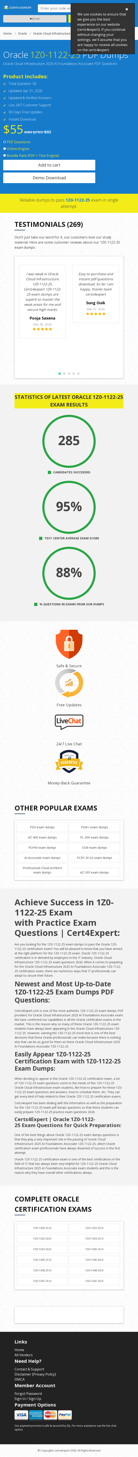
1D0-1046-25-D (42, 1270)
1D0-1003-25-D (42, 1228)
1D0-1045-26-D (94, 1260)
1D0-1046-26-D (94, 1270)
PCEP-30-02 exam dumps (94, 858)
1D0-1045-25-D (42, 1260)
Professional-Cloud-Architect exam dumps (42, 870)
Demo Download (49, 178)
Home (7, 33)
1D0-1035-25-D (94, 1249)
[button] (59, 373)
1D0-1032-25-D (94, 1228)
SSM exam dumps (94, 848)
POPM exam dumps (42, 848)
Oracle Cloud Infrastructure (51, 33)
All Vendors (24, 1355)
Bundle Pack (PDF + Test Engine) (31, 155)
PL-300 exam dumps (94, 837)
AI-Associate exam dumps (42, 858)
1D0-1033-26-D (42, 1249)
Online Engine (16, 148)
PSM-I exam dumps (94, 827)
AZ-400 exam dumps (42, 837)
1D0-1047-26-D (94, 1281)
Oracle (22, 33)
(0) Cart (35, 18)
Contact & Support (29, 1369)
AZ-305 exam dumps (94, 872)
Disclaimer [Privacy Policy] (35, 1374)
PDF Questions (17, 142)
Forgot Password (28, 1393)
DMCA (20, 1379)
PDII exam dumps (42, 827)
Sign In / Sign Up (28, 1398)
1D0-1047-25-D (42, 1281)
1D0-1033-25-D (94, 1238)
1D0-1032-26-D (42, 1238)
